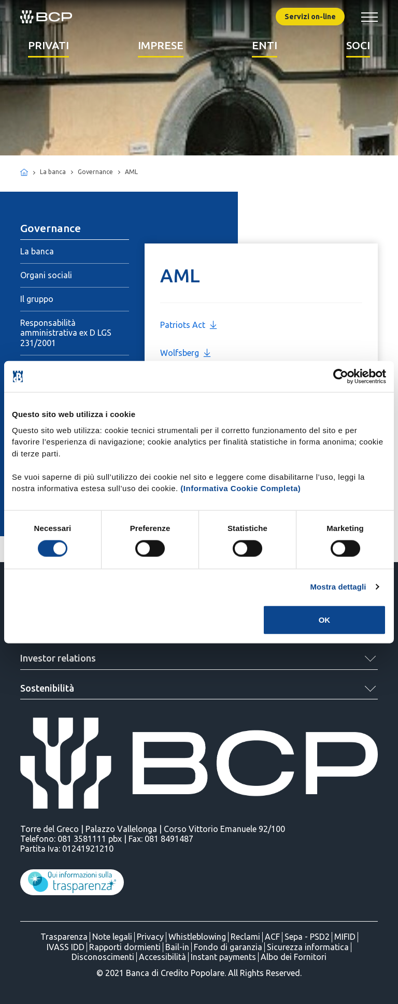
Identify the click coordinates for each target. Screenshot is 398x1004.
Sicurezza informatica (308, 947)
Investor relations (58, 658)
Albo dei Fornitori (293, 957)
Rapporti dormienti (125, 947)
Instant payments (223, 957)
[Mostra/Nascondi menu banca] (369, 17)
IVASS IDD (65, 947)
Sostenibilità (47, 688)
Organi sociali (46, 275)
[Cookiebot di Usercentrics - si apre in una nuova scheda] (340, 376)
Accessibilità (162, 957)
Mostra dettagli (338, 586)
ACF (272, 936)
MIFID (345, 936)
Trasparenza (64, 936)
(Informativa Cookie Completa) (240, 488)
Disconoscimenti (103, 957)
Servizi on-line (310, 16)
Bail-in (177, 947)
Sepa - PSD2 (307, 936)
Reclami (245, 936)
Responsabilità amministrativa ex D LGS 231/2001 (65, 332)
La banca (37, 251)
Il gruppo (36, 299)
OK (325, 619)
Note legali (112, 936)
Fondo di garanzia (228, 947)
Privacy (150, 936)
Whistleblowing (197, 936)
